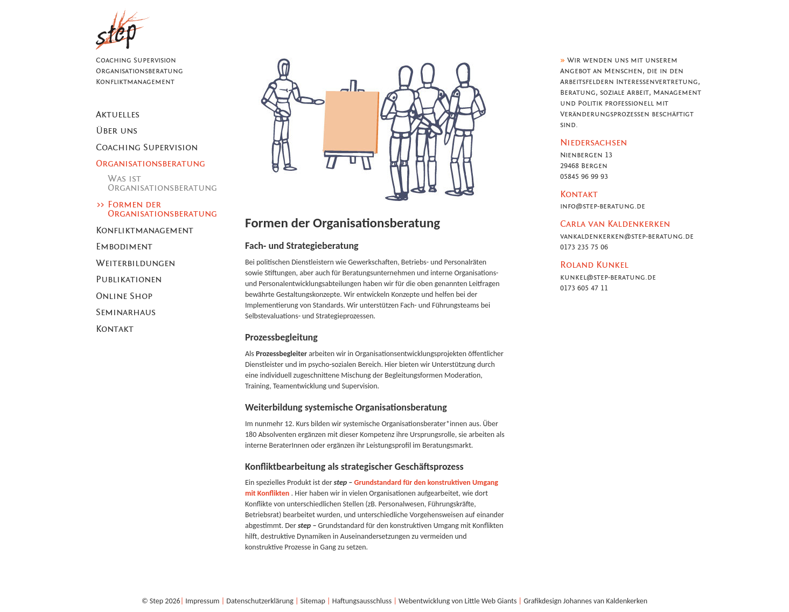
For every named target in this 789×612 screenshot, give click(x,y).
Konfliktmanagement (144, 230)
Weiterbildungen (135, 263)
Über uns (116, 131)
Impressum (202, 601)
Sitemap (313, 601)
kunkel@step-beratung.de (608, 277)
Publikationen (129, 279)
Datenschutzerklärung (259, 601)
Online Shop (124, 296)
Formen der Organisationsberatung (162, 209)
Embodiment (124, 246)
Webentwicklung (424, 601)
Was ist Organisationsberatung (162, 183)
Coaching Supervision (147, 147)
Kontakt (115, 329)
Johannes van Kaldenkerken (605, 601)
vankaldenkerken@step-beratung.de (627, 236)
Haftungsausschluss (362, 601)
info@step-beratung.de (602, 206)
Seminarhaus (126, 312)
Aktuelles (117, 114)
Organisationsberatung (150, 163)
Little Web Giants (491, 601)
